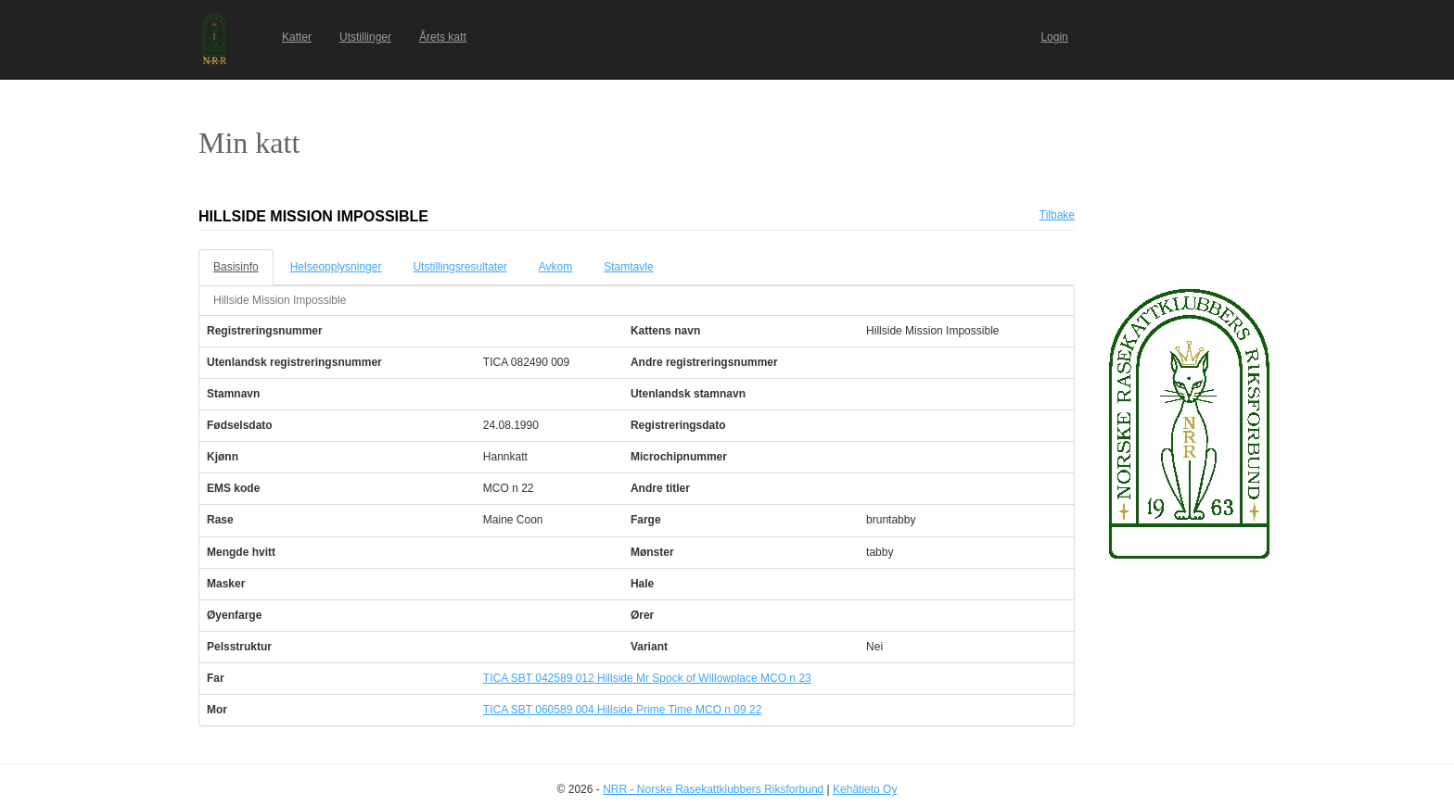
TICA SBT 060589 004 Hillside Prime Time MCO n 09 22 (622, 709)
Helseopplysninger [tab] (336, 266)
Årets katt (442, 37)
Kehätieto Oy (865, 789)
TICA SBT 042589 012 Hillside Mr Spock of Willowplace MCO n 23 (647, 678)
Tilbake (1057, 214)
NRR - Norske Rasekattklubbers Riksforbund (713, 789)
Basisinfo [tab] (236, 266)
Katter (297, 37)
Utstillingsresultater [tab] (459, 266)
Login (1053, 37)
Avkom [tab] (555, 266)
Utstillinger (365, 37)
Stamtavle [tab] (628, 266)
